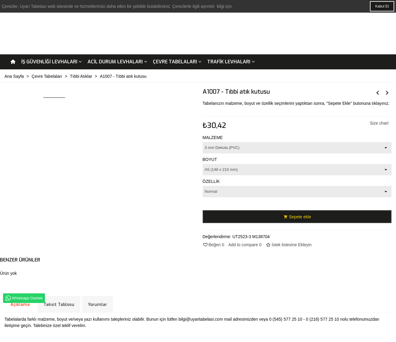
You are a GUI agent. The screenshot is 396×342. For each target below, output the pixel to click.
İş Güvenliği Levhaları (49, 62)
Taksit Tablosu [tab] (58, 304)
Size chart (379, 123)
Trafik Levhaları (228, 62)
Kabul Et (382, 6)
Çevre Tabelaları (175, 62)
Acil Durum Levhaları (115, 62)
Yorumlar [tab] (97, 304)
